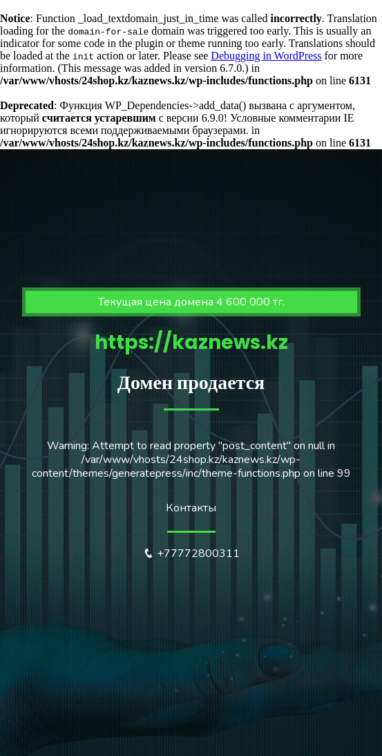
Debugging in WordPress (266, 56)
